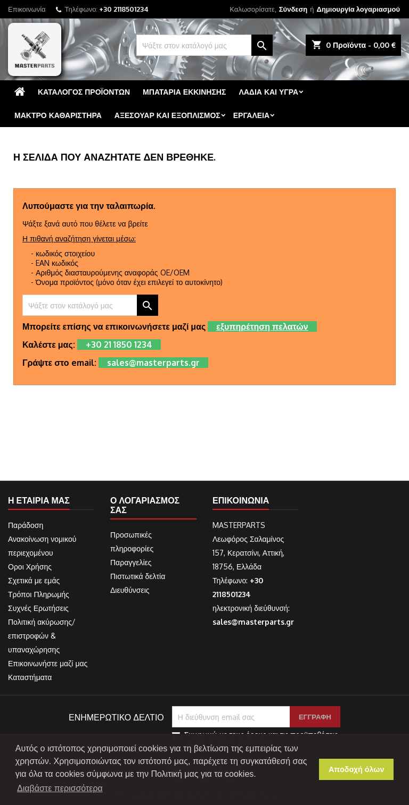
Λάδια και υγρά (268, 91)
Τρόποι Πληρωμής (38, 594)
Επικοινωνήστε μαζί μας (47, 663)
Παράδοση (25, 525)
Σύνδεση (293, 9)
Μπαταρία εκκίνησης (184, 91)
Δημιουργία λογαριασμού (358, 9)
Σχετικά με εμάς (34, 580)
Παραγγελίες (131, 562)
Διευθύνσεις (130, 589)
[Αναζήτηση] (204, 45)
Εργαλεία (251, 115)
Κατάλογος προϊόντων (84, 91)
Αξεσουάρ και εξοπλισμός (167, 115)
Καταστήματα (30, 677)
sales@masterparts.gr (253, 621)
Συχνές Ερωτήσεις (38, 608)
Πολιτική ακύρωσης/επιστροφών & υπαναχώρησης (42, 635)
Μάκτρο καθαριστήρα (58, 115)
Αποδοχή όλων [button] (357, 769)
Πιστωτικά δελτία (137, 576)
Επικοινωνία (27, 9)
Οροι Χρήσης (30, 566)
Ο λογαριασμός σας (144, 505)
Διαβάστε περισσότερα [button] (60, 788)
